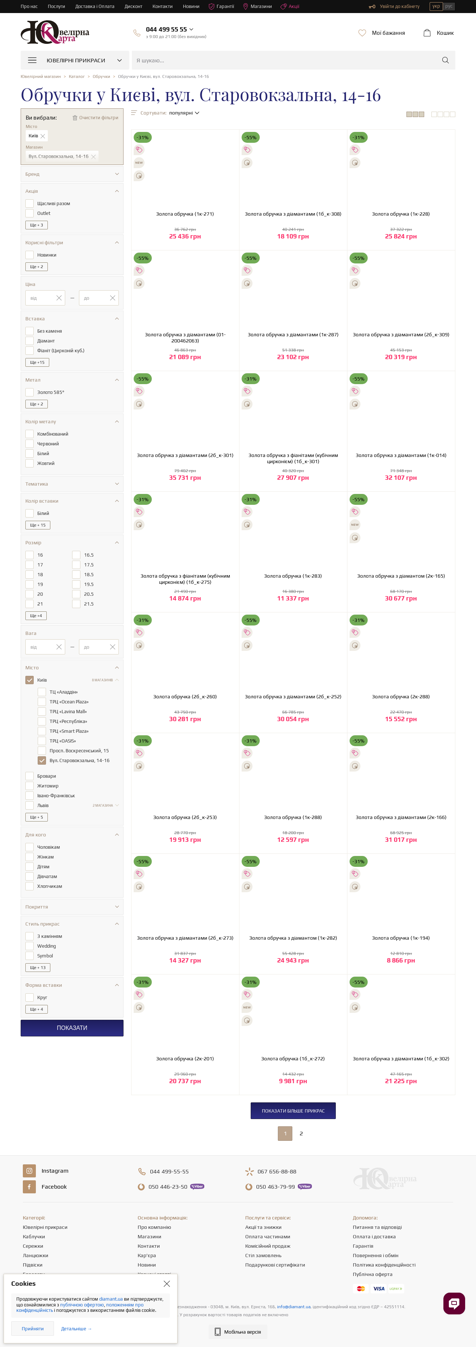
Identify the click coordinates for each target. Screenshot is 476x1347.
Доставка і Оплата (94, 6)
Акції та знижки (263, 1227)
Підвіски (32, 1264)
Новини (191, 6)
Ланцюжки (35, 1255)
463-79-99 (275, 1187)
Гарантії (221, 6)
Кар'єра (147, 1255)
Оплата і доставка (374, 1236)
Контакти (163, 6)
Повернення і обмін (375, 1255)
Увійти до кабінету (394, 6)
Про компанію (154, 1227)
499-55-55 (169, 1172)
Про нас (29, 6)
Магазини (257, 6)
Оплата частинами (267, 1236)
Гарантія (363, 1245)
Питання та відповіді (377, 1227)
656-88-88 (277, 1172)
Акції (289, 6)
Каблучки (34, 1236)
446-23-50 (168, 1187)
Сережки (33, 1245)
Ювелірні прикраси (45, 1227)
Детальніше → (76, 1328)
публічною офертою (82, 1304)
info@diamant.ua (293, 1306)
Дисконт (133, 6)
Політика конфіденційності (384, 1264)
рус (448, 6)
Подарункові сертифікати (275, 1264)
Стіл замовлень (263, 1255)
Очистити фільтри (98, 117)
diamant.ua (111, 1299)
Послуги (56, 6)
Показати (72, 1028)
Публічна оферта (373, 1274)
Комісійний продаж (268, 1245)
